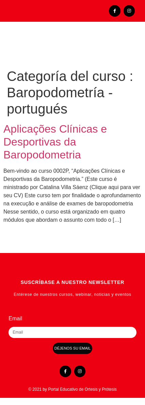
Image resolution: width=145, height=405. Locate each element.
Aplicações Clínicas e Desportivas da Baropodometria (55, 142)
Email (15, 318)
